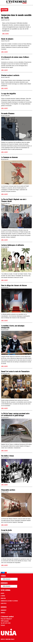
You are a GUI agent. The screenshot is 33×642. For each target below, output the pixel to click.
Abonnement (3, 610)
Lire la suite (5, 34)
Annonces (3, 612)
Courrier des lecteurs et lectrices (9, 601)
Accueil (2, 593)
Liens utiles (3, 603)
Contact (3, 625)
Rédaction (3, 598)
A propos (3, 596)
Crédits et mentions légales (7, 639)
